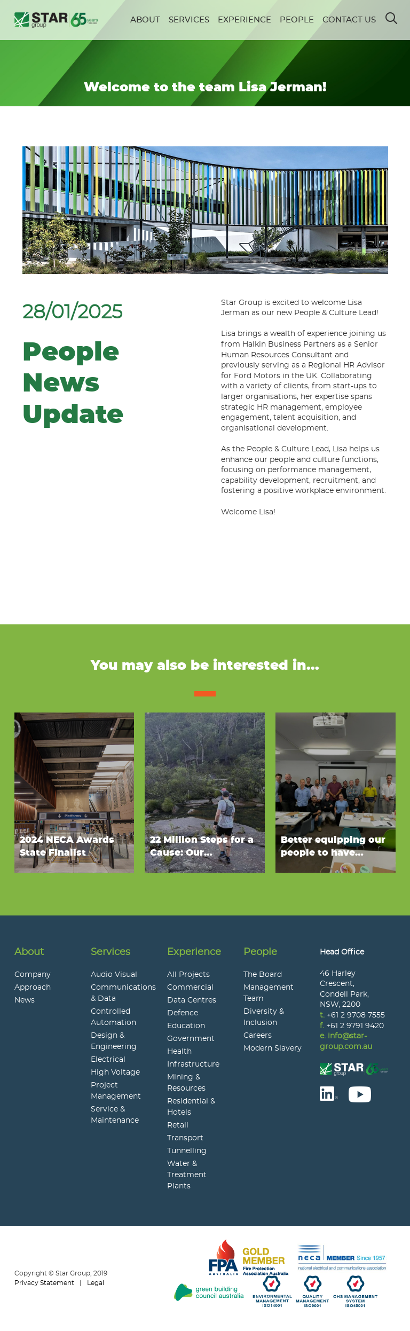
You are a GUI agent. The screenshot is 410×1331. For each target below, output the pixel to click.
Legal (95, 1283)
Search (392, 14)
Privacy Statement (44, 1283)
